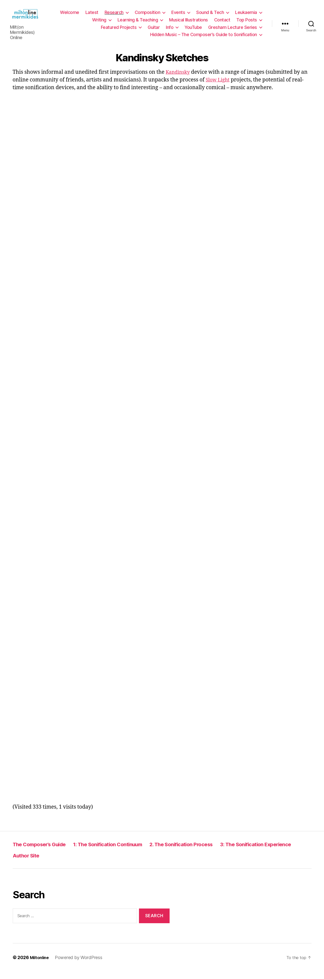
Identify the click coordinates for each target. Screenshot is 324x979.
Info (169, 31)
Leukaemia (246, 16)
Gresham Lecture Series (232, 31)
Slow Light (219, 87)
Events (178, 16)
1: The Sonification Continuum (124, 851)
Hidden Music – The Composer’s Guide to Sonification (203, 38)
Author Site (120, 862)
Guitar (154, 31)
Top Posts (246, 23)
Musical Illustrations (188, 23)
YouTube (193, 31)
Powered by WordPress (80, 965)
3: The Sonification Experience (55, 862)
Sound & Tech (210, 16)
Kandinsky (179, 79)
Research (114, 16)
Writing (99, 23)
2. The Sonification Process (210, 851)
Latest (91, 16)
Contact (222, 23)
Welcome (69, 16)
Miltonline (40, 965)
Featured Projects (119, 31)
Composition (147, 16)
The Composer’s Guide (44, 851)
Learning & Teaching (138, 23)
